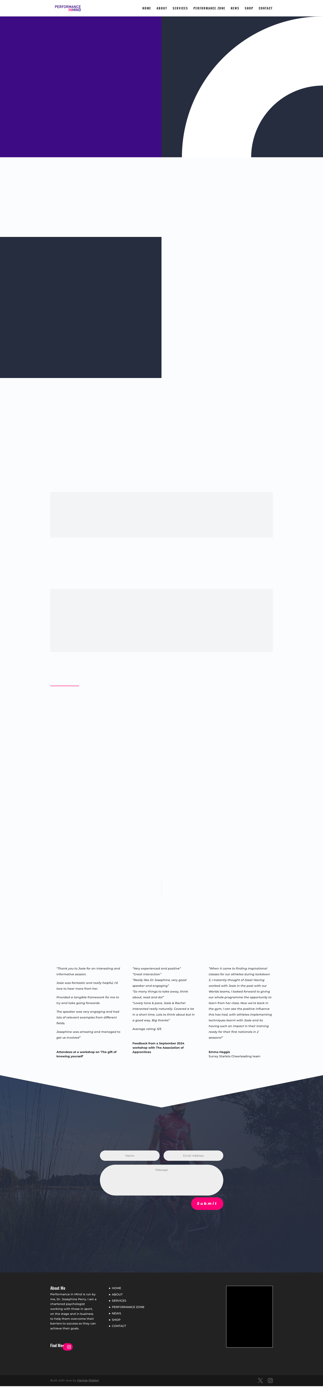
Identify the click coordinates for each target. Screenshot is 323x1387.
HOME (146, 8)
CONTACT (266, 8)
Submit (207, 1204)
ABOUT (162, 8)
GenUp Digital (88, 1381)
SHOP (249, 8)
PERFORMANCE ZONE (209, 8)
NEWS (235, 8)
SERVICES (180, 8)
